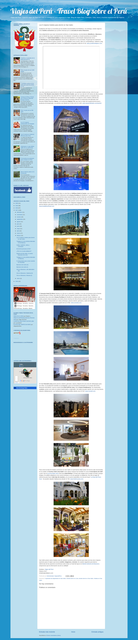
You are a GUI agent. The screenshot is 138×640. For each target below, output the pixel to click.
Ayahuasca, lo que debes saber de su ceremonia (27, 147)
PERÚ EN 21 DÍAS (19, 316)
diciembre (19, 212)
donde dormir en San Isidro (86, 578)
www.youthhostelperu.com (94, 43)
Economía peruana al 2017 (24, 248)
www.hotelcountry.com (76, 479)
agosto (19, 221)
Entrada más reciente (47, 632)
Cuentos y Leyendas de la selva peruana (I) (27, 58)
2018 (16, 208)
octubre (19, 217)
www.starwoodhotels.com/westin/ (92, 103)
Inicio (73, 632)
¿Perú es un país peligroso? (24, 251)
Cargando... (17, 338)
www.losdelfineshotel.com (46, 206)
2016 (16, 281)
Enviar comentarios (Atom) (54, 635)
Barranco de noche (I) (22, 267)
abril (18, 231)
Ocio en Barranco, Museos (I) (24, 275)
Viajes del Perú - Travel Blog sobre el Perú (68, 11)
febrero (19, 235)
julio (18, 224)
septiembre (20, 219)
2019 (16, 205)
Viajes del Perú (49, 569)
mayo (18, 228)
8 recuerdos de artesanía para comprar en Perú (27, 159)
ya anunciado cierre (53, 473)
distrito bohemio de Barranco (91, 564)
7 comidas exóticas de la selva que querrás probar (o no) (27, 85)
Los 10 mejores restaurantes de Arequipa (27, 123)
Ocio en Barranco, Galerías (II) (25, 273)
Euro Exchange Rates (21, 388)
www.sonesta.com (76, 302)
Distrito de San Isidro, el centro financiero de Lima (25, 254)
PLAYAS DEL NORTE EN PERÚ (22, 324)
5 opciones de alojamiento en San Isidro (55, 578)
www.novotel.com (90, 391)
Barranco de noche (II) (22, 264)
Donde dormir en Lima (72, 578)
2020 (16, 203)
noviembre (20, 214)
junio (18, 226)
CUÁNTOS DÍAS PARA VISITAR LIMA (24, 321)
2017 (16, 210)
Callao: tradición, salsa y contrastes (23, 245)
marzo (18, 233)
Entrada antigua (97, 632)
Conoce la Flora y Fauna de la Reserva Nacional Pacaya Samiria (27, 98)
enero (18, 278)
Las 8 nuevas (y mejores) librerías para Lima (27, 135)
